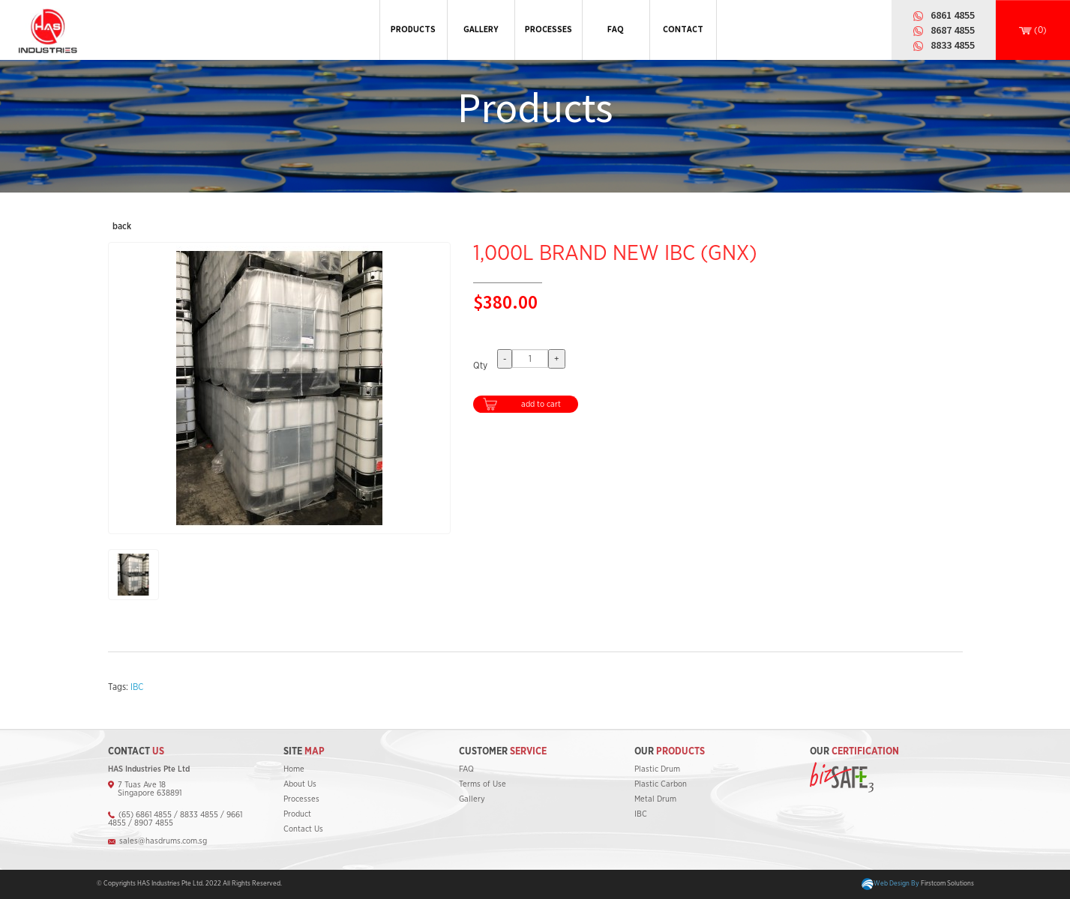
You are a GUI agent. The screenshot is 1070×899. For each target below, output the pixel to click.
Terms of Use (482, 784)
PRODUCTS (413, 28)
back (121, 226)
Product (297, 814)
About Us (299, 784)
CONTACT (683, 28)
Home (293, 769)
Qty (480, 365)
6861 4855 (953, 15)
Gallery (472, 799)
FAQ (615, 28)
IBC (136, 686)
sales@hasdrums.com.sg (163, 841)
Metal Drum (655, 799)
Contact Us (303, 829)
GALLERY (480, 28)
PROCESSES (548, 28)
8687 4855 (953, 30)
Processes (301, 799)
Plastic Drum (657, 769)
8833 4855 (953, 45)
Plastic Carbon (660, 784)
